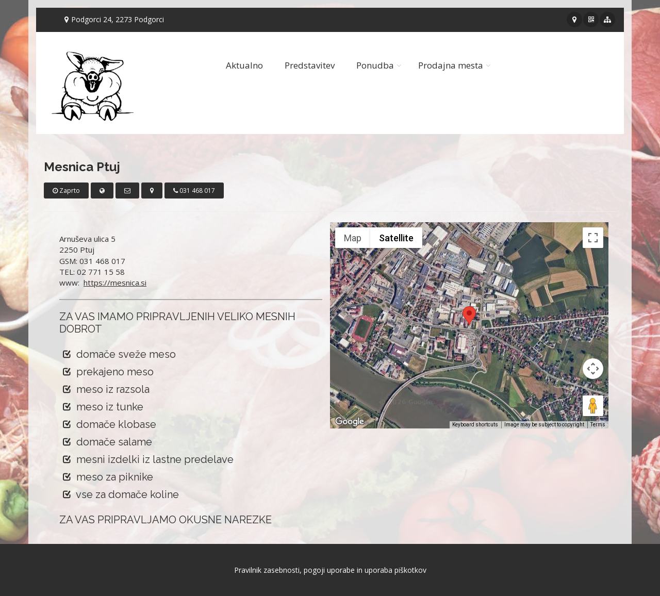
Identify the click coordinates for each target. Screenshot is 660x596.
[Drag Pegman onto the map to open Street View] (593, 405)
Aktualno (244, 65)
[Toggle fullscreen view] (593, 237)
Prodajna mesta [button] (450, 65)
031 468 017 (194, 190)
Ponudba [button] (375, 65)
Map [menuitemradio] (352, 238)
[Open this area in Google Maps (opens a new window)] (350, 421)
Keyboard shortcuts (475, 424)
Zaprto (66, 190)
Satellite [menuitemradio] (396, 238)
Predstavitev (310, 65)
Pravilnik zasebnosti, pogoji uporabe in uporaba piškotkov (330, 570)
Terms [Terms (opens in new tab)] (597, 424)
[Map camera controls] (593, 368)
